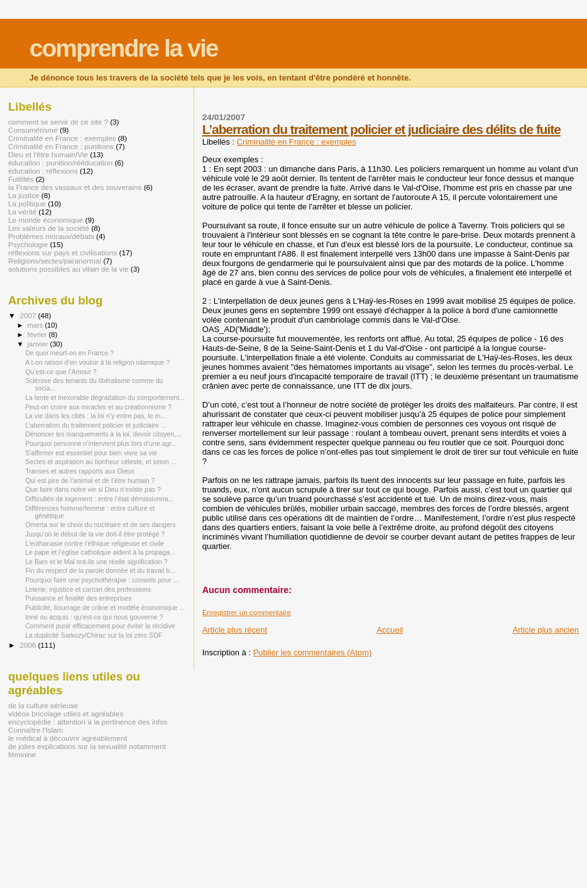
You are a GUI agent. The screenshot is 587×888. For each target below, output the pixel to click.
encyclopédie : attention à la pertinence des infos (87, 722)
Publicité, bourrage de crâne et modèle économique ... (105, 607)
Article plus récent (234, 630)
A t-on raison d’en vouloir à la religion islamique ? (97, 362)
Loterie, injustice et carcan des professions (88, 589)
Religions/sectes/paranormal (54, 261)
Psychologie (28, 244)
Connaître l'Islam (35, 730)
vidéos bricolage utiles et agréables (65, 713)
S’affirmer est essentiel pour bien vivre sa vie (91, 453)
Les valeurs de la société (48, 228)
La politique (27, 203)
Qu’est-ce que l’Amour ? (60, 371)
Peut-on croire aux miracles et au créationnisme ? (98, 407)
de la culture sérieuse (43, 705)
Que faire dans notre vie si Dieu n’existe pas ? (93, 489)
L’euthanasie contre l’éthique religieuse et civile (94, 543)
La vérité (22, 212)
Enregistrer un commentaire (246, 612)
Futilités (20, 179)
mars (36, 325)
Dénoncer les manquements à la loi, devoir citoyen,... (103, 434)
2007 (28, 315)
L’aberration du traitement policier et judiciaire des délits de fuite (381, 129)
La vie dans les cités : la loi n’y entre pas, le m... (95, 415)
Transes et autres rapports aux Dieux (79, 471)
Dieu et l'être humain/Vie (48, 154)
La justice (24, 195)
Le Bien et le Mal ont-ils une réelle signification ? (96, 561)
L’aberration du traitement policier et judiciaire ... (96, 425)
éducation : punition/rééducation (60, 162)
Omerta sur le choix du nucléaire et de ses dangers (100, 524)
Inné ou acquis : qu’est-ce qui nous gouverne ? (94, 617)
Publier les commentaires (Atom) (312, 652)
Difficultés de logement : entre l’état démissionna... (99, 498)
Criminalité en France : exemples (296, 142)
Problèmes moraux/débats (51, 236)
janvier (39, 344)
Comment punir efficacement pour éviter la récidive (100, 626)
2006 (28, 645)
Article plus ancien (546, 630)
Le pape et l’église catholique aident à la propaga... (100, 552)
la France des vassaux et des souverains (74, 187)
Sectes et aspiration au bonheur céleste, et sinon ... (101, 461)
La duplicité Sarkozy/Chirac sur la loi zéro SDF (93, 635)
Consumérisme (33, 130)
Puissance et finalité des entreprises (78, 598)
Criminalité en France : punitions (61, 146)
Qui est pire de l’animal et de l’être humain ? (90, 480)
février (38, 334)
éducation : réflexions (43, 171)
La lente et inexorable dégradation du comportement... (105, 397)
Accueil (389, 630)
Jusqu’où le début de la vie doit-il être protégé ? (95, 534)
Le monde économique (45, 220)
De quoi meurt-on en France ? (69, 353)
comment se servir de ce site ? (58, 122)
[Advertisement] (147, 807)
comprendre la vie (124, 48)
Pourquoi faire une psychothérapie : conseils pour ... (101, 580)
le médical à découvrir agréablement (67, 738)
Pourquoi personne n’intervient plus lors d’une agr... (101, 443)
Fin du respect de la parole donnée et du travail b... (100, 570)
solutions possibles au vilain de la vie (68, 269)
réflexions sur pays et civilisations (62, 252)
